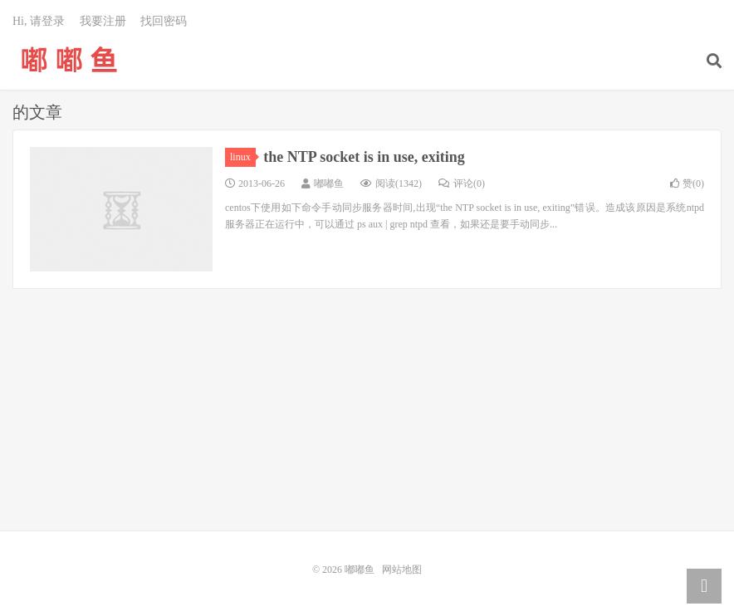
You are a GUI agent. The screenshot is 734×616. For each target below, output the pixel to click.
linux (243, 157)
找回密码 (163, 21)
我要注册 (103, 21)
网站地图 (402, 569)
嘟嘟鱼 (69, 59)
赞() (687, 183)
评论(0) (461, 183)
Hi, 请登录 (38, 21)
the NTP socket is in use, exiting (364, 157)
